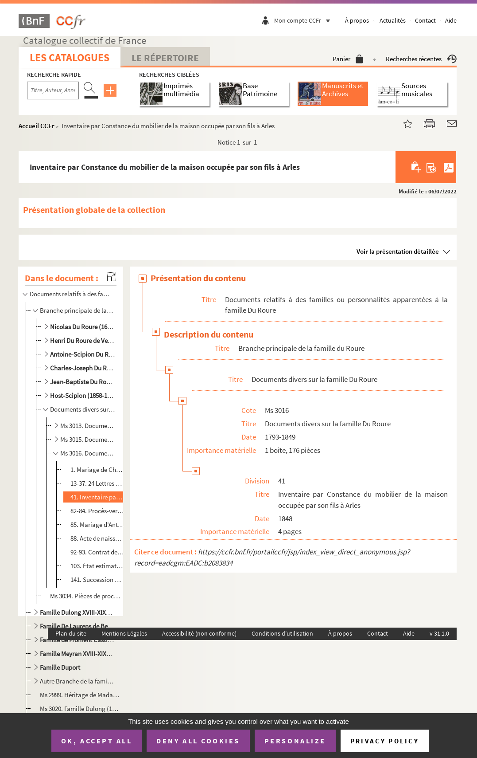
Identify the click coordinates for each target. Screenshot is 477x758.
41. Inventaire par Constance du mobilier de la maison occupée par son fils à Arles (97, 497)
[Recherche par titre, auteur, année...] (53, 90)
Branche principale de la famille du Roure (77, 310)
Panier (348, 59)
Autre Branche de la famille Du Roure (77, 681)
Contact (425, 20)
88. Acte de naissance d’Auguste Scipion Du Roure (97, 538)
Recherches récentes (421, 59)
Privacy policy (384, 741)
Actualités (393, 20)
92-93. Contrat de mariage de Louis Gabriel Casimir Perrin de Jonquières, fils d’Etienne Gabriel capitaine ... (97, 552)
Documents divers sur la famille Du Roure (82, 409)
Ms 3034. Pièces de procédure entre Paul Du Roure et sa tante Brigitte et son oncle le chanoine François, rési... (86, 596)
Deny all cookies (198, 740)
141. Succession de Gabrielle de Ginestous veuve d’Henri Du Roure (97, 579)
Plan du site (70, 633)
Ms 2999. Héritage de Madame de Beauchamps (80, 695)
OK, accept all (96, 740)
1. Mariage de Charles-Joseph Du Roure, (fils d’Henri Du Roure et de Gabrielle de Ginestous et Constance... (97, 469)
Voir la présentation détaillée (398, 251)
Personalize (295, 740)
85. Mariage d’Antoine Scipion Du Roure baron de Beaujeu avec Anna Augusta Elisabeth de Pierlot (97, 524)
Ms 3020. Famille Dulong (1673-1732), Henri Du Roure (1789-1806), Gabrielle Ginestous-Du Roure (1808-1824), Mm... (80, 708)
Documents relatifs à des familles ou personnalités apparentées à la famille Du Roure (71, 294)
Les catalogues (69, 57)
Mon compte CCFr (304, 20)
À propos (357, 20)
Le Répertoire (165, 57)
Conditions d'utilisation (282, 633)
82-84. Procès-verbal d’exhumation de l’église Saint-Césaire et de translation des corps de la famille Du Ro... (97, 511)
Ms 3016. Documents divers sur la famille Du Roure (88, 453)
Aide (451, 20)
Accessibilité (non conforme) (199, 633)
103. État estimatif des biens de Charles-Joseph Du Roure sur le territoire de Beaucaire (97, 566)
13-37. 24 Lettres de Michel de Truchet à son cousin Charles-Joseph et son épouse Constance (97, 483)
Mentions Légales (124, 633)
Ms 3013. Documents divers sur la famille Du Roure (88, 425)
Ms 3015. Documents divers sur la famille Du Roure (88, 439)
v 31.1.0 (439, 633)
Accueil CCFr (36, 126)
